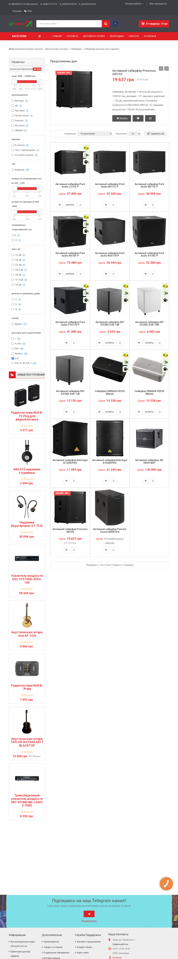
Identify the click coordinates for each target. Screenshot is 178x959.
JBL (16, 106)
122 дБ (18, 255)
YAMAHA (19, 130)
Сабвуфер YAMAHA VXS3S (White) (149, 392)
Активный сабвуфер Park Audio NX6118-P (110, 254)
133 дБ (18, 285)
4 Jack (18, 343)
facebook (116, 957)
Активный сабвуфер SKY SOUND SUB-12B (70, 392)
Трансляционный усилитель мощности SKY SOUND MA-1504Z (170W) (27, 800)
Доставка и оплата (94, 36)
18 (16, 309)
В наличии (20, 145)
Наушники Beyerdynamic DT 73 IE (27, 524)
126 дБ (18, 260)
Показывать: (122, 134)
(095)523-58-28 (69, 4)
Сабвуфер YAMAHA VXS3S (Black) (110, 392)
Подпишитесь (89, 921)
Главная (57, 36)
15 (16, 304)
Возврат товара (84, 947)
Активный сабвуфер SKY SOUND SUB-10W (149, 323)
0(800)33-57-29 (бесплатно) (24, 4)
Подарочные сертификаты (56, 952)
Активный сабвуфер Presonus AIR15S (134, 72)
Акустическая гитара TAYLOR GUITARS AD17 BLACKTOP (27, 742)
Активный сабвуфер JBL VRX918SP (149, 461)
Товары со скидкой (53, 947)
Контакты (72, 36)
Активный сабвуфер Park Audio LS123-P (70, 185)
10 (16, 240)
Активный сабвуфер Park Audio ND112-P (110, 185)
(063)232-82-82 (88, 4)
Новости (134, 36)
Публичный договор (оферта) (20, 953)
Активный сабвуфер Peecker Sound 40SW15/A (110, 530)
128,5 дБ (19, 270)
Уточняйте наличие (24, 155)
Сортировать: (70, 134)
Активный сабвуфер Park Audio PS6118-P (70, 323)
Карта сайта (83, 952)
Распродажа (117, 36)
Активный (19, 170)
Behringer (19, 101)
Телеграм (17, 11)
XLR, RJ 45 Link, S (23, 363)
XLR (37, 69)
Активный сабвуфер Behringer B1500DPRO (109, 461)
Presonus (19, 120)
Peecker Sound (22, 115)
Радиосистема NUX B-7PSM (27, 687)
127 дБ (18, 265)
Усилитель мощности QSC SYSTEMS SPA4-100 (27, 579)
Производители (51, 942)
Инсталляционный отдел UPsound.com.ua (23, 944)
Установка (150, 36)
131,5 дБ (19, 280)
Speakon (19, 353)
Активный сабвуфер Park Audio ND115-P (149, 185)
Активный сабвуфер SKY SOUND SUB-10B (110, 323)
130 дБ (18, 275)
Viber (29, 11)
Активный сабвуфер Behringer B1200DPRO (70, 461)
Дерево (18, 324)
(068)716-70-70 (50, 4)
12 (16, 299)
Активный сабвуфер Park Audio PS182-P (149, 254)
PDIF (17, 348)
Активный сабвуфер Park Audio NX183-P (70, 254)
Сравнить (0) (155, 133)
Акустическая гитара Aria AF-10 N (26, 634)
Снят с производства (25, 150)
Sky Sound (19, 125)
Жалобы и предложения (89, 942)
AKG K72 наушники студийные (26, 471)
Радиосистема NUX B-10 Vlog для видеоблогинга (27, 416)
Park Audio (20, 110)
